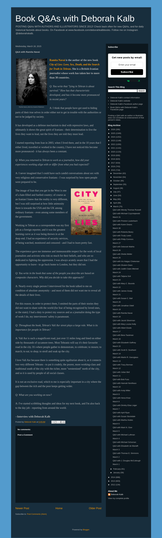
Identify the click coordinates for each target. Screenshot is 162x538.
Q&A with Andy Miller (121, 390)
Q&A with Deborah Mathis (123, 247)
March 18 (117, 317)
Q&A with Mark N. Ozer (122, 427)
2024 (113, 137)
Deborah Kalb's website (120, 101)
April (115, 203)
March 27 (117, 243)
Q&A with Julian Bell (121, 372)
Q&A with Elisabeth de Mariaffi (125, 446)
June (115, 195)
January (116, 472)
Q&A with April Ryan (121, 413)
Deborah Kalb (117, 494)
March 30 (117, 228)
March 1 (116, 464)
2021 (113, 148)
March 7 (116, 409)
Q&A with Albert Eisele (122, 328)
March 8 (116, 401)
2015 (113, 170)
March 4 (116, 438)
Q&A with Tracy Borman (123, 365)
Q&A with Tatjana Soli (122, 276)
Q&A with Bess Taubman (123, 335)
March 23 (117, 280)
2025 (113, 133)
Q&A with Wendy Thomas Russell (127, 210)
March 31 (117, 217)
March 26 (117, 250)
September (118, 184)
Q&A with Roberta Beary (123, 232)
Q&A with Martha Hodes (123, 420)
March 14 (117, 354)
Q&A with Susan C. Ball (123, 298)
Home (59, 508)
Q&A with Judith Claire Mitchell (126, 269)
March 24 (117, 272)
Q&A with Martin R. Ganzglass (125, 357)
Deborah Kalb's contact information (125, 98)
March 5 (116, 431)
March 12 (117, 368)
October (116, 181)
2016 (113, 166)
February (117, 469)
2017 (113, 163)
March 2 (116, 457)
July (115, 192)
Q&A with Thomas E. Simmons (126, 453)
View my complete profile (118, 498)
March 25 (117, 258)
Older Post (95, 508)
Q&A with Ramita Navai (122, 313)
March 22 (117, 287)
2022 (113, 144)
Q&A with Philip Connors (123, 239)
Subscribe (127, 72)
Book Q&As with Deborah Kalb (75, 18)
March (116, 206)
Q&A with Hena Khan (122, 398)
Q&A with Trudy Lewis (122, 236)
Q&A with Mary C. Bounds (124, 283)
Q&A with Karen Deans (122, 224)
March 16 (117, 339)
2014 (113, 477)
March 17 (117, 331)
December (117, 173)
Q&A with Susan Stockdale (124, 416)
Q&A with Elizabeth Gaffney (124, 342)
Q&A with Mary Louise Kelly (124, 324)
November (117, 177)
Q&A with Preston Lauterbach (125, 221)
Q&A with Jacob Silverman (124, 320)
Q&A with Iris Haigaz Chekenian (126, 261)
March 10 (117, 387)
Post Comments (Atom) (37, 514)
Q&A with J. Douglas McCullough (127, 461)
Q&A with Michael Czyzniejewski (126, 213)
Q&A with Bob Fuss (121, 379)
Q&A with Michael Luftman (124, 435)
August (116, 188)
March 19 (117, 309)
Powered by (127, 81)
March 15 (117, 346)
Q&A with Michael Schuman (124, 442)
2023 (113, 140)
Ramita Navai (57, 60)
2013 (113, 481)
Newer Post (22, 508)
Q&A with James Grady (122, 291)
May (115, 199)
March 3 (116, 449)
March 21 (117, 294)
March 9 (116, 394)
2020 (113, 152)
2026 (113, 129)
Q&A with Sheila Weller (122, 254)
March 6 (116, 424)
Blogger (86, 530)
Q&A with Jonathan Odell (123, 306)
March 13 (117, 361)
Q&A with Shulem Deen (123, 265)
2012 (113, 485)
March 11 (117, 376)
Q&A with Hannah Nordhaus (124, 383)
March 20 (117, 302)
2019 (113, 155)
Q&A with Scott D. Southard (124, 350)
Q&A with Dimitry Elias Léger (125, 405)
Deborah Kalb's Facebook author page (126, 104)
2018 (113, 159)
